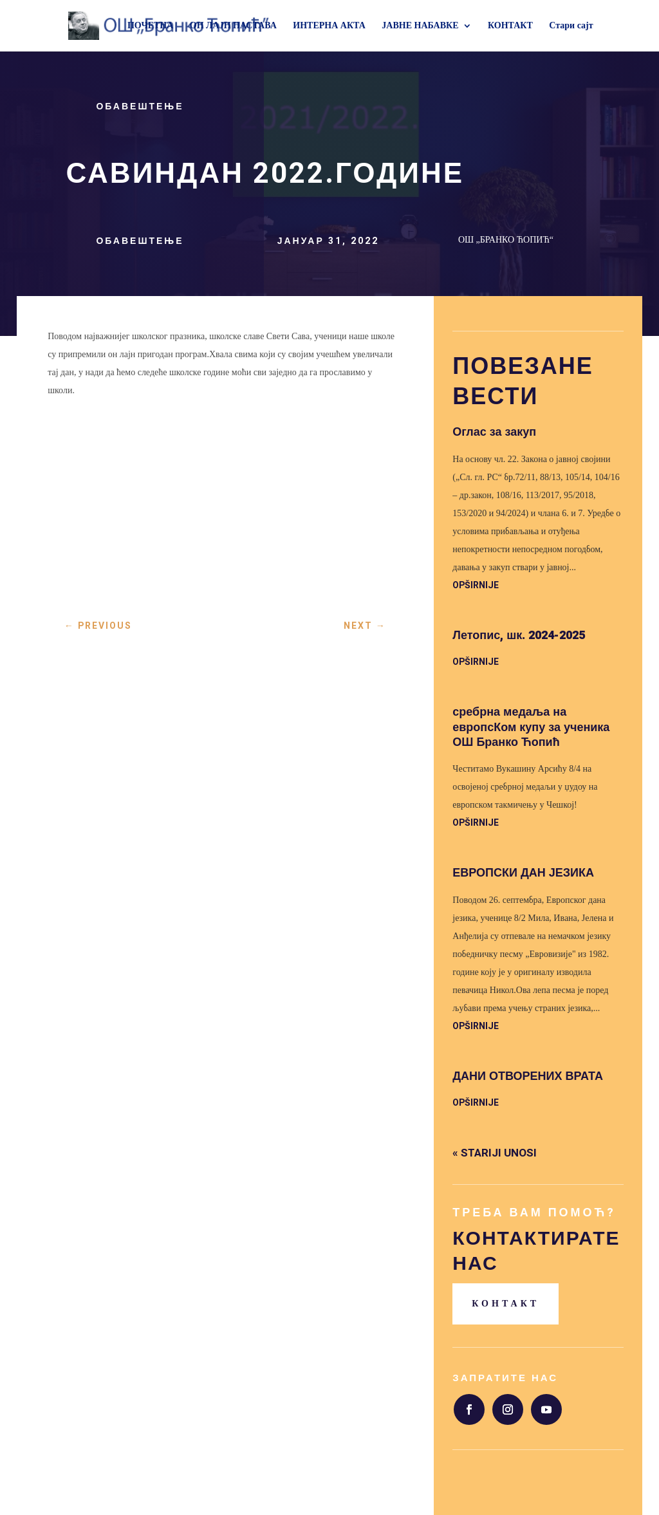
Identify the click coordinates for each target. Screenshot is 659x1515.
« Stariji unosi (494, 1153)
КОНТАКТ (510, 25)
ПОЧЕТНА (150, 25)
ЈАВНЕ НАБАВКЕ (420, 25)
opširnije (475, 585)
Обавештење (139, 106)
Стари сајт (571, 25)
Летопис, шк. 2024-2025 (518, 635)
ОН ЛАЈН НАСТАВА (233, 25)
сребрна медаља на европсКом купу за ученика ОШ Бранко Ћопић (530, 727)
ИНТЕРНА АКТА (329, 25)
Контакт (505, 1303)
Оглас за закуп (494, 432)
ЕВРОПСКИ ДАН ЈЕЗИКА (523, 873)
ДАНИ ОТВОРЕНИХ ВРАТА (527, 1076)
